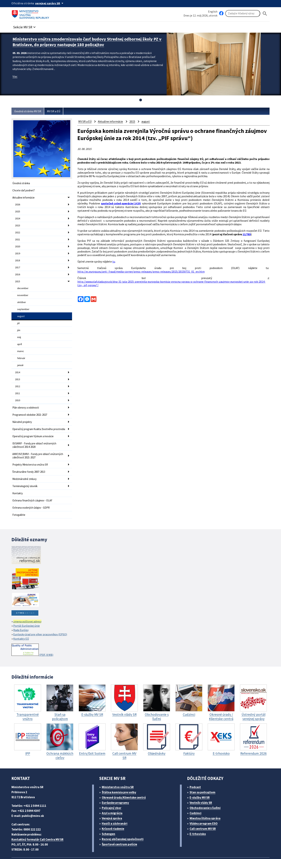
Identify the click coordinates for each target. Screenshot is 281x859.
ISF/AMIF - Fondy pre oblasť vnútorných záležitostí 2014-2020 (36, 435)
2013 (18, 369)
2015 (18, 276)
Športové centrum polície (121, 830)
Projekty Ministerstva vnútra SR (31, 452)
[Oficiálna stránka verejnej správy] (51, 3)
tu (115, 262)
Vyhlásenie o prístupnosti (126, 847)
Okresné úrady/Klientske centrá (125, 783)
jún (19, 322)
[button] (26, 26)
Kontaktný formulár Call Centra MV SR (38, 825)
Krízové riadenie (114, 814)
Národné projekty (22, 409)
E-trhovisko (198, 819)
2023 (18, 223)
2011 (18, 382)
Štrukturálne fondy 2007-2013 (30, 459)
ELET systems (78, 847)
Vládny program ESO (205, 809)
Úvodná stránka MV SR (29, 111)
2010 (18, 389)
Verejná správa (113, 804)
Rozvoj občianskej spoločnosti (125, 824)
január (20, 355)
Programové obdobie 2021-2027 (31, 402)
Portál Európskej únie (27, 611)
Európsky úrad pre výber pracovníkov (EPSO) (43, 619)
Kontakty (17, 480)
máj (19, 329)
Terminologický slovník (25, 473)
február (21, 349)
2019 (18, 249)
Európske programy (117, 788)
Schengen (110, 819)
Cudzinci (196, 798)
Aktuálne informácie (24, 196)
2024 (18, 216)
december (22, 282)
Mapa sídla (98, 847)
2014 (18, 362)
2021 (18, 236)
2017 (18, 263)
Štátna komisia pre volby (120, 778)
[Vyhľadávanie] (242, 13)
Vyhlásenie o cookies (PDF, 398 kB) (172, 847)
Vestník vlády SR (202, 788)
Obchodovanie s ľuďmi (206, 793)
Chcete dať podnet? (24, 190)
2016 (18, 269)
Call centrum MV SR (204, 814)
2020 (18, 243)
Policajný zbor (113, 793)
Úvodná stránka (21, 183)
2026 (18, 203)
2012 (18, 375)
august (21, 309)
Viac (15, 75)
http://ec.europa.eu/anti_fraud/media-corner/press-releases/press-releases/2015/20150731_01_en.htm (142, 271)
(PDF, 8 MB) (33, 635)
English (212, 11)
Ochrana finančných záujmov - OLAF (34, 487)
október (21, 296)
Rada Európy (22, 615)
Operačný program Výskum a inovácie (35, 426)
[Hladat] (265, 13)
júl (18, 316)
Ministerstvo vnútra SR (119, 772)
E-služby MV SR (201, 783)
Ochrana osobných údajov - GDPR (33, 493)
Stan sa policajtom (203, 778)
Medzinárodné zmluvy (25, 466)
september (23, 302)
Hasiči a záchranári (116, 809)
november (22, 289)
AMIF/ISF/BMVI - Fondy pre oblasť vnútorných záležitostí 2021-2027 (40, 445)
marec (20, 342)
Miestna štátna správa (206, 804)
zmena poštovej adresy (28, 606)
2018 (18, 256)
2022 (18, 229)
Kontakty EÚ (22, 624)
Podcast (196, 772)
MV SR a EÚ (58, 111)
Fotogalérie (19, 500)
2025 (18, 210)
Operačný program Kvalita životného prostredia (34, 418)
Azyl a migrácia (114, 798)
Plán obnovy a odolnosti (26, 396)
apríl (19, 335)
